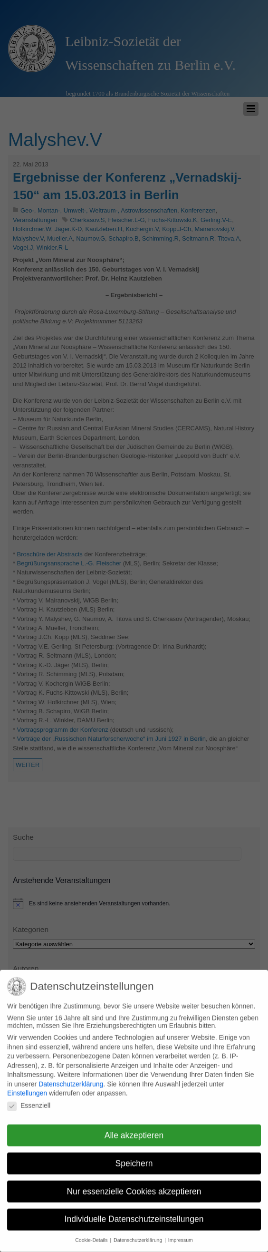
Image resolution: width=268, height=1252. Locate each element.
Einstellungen (27, 1087)
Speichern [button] (134, 1158)
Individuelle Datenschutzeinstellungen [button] (134, 1213)
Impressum (180, 1234)
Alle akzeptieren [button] (134, 1130)
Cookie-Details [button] (92, 1234)
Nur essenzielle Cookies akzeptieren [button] (134, 1185)
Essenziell (28, 1100)
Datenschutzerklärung (70, 1078)
